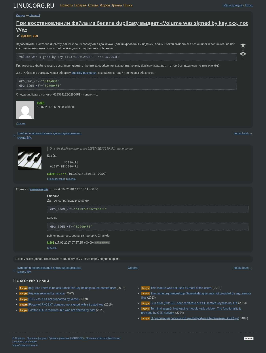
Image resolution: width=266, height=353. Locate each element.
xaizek (51, 173)
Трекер (116, 5)
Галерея (80, 5)
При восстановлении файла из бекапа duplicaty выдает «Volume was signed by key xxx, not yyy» (132, 26)
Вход (248, 5)
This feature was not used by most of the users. (181, 287)
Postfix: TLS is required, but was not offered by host (61, 310)
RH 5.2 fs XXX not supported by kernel (53, 299)
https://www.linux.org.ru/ (25, 345)
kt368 (40, 102)
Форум (105, 5)
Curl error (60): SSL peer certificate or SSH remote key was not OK (194, 303)
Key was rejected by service (46, 293)
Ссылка (21, 123)
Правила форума (37, 338)
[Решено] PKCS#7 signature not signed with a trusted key (65, 304)
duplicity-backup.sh (84, 72)
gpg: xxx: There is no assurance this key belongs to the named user (72, 287)
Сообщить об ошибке (24, 341)
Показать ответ (56, 179)
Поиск (127, 5)
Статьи (93, 5)
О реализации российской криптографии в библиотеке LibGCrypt (195, 318)
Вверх (248, 338)
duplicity (26, 35)
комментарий (39, 189)
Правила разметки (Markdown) (103, 338)
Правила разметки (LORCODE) (66, 338)
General (35, 15)
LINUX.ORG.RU (33, 5)
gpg (35, 35)
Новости (66, 5)
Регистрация (233, 5)
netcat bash (241, 133)
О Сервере (18, 338)
